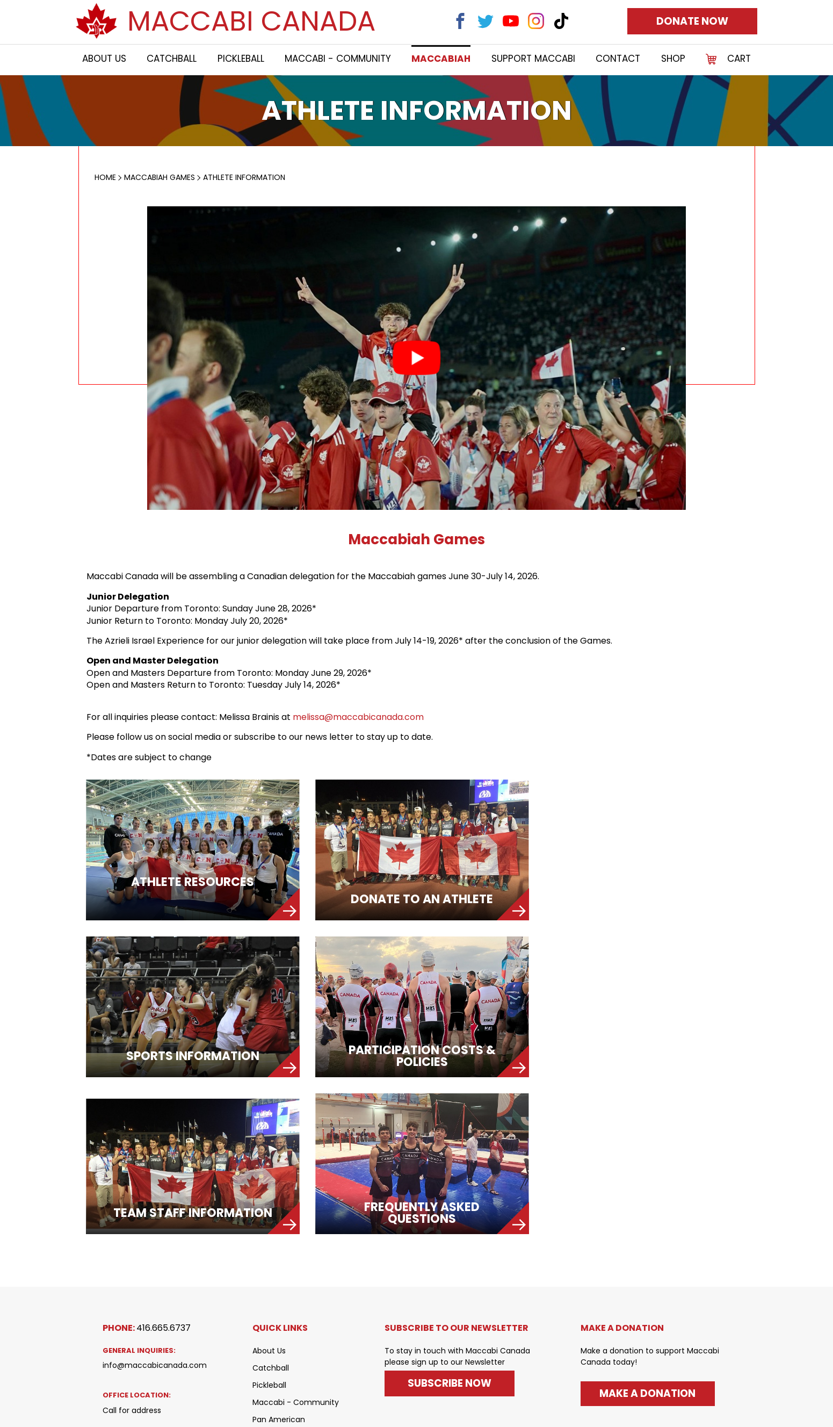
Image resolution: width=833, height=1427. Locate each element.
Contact (618, 59)
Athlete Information (244, 177)
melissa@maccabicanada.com (358, 717)
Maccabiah (441, 59)
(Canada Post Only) (140, 1328)
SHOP (673, 59)
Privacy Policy (277, 1360)
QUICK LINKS (280, 1165)
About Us (104, 59)
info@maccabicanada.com (155, 1203)
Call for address (132, 1248)
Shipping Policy (280, 1343)
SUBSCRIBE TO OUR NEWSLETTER (456, 1165)
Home (105, 177)
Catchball (172, 59)
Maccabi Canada (251, 21)
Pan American (278, 1257)
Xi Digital (714, 1407)
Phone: (147, 1165)
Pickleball (241, 59)
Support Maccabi (533, 59)
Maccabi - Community (338, 59)
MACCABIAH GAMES (159, 177)
